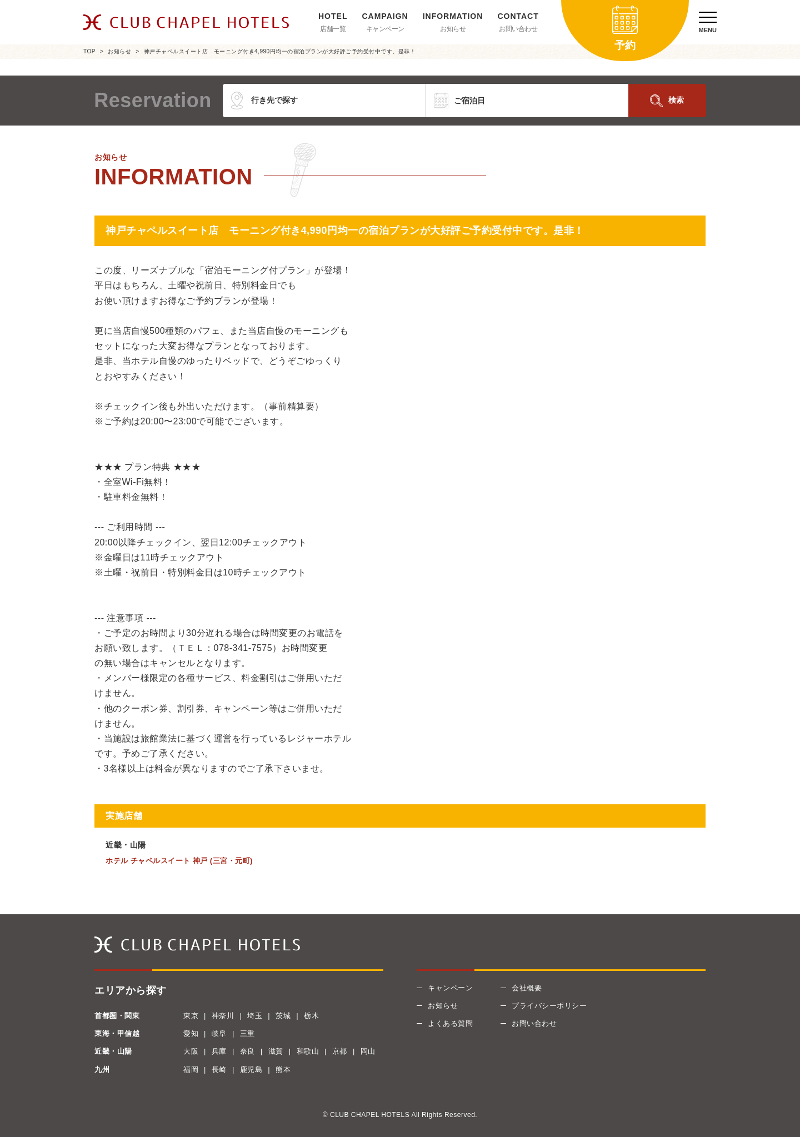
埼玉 (254, 1015)
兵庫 (219, 1051)
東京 (190, 1015)
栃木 (311, 1015)
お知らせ (453, 29)
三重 (247, 1033)
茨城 (283, 1015)
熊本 (283, 1069)
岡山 (368, 1051)
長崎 (219, 1069)
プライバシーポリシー (549, 1005)
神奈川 (223, 1015)
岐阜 (219, 1033)
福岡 (190, 1069)
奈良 (247, 1051)
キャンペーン (385, 29)
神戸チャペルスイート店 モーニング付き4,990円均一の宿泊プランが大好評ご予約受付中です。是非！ (280, 51)
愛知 (190, 1033)
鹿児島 (251, 1069)
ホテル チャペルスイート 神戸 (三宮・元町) (179, 860)
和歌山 (308, 1051)
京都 (339, 1051)
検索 (676, 100)
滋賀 (275, 1051)
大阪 (190, 1051)
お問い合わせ (518, 29)
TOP (89, 51)
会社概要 (527, 988)
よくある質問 (450, 1023)
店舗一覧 (333, 29)
